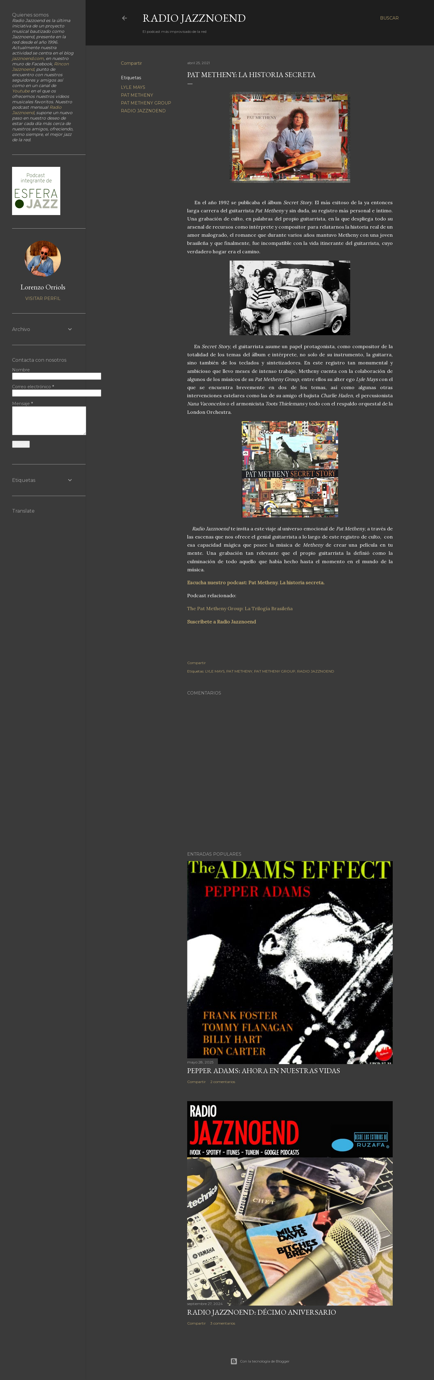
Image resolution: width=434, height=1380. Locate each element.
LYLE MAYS (133, 87)
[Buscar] (389, 18)
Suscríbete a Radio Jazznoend (221, 622)
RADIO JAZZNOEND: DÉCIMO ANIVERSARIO (261, 1312)
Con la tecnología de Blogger (260, 1361)
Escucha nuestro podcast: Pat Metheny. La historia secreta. (256, 582)
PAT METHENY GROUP (146, 103)
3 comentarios (222, 1323)
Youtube (21, 91)
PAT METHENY (137, 95)
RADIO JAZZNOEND (194, 18)
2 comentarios (222, 1081)
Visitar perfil (43, 298)
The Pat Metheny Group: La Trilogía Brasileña (240, 608)
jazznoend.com (28, 58)
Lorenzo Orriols (42, 287)
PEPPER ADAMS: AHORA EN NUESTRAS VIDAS (263, 1070)
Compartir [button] (131, 63)
